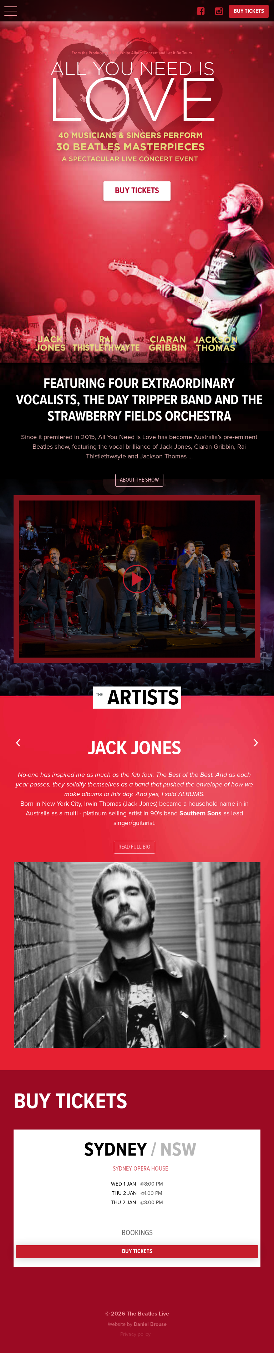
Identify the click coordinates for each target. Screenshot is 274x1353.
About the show (139, 480)
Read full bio (134, 847)
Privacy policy (135, 1334)
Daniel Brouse (150, 1324)
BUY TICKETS (249, 11)
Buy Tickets (137, 190)
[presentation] (18, 741)
